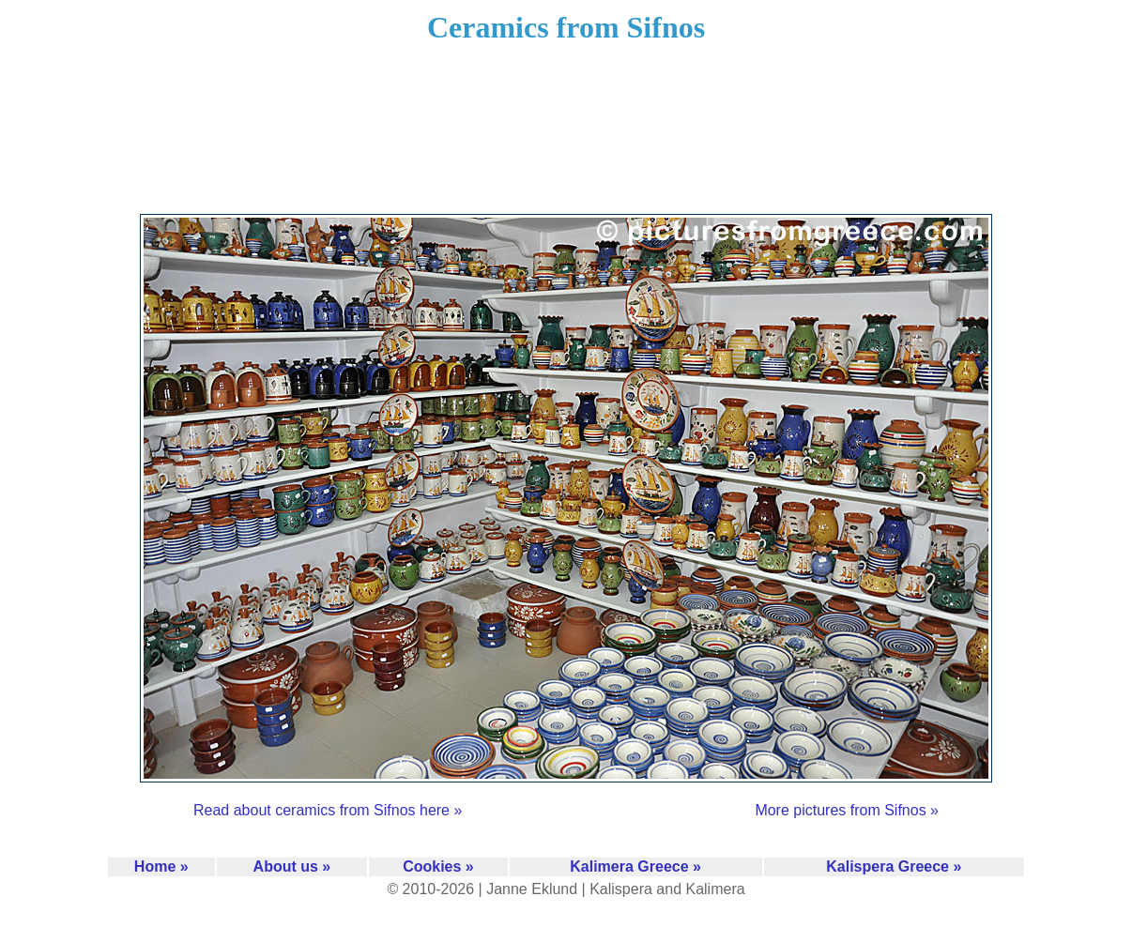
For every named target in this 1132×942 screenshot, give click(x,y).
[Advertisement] (566, 140)
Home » (161, 866)
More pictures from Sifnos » (847, 810)
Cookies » (438, 866)
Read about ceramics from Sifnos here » (327, 810)
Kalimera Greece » (635, 866)
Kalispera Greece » (893, 866)
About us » (292, 866)
